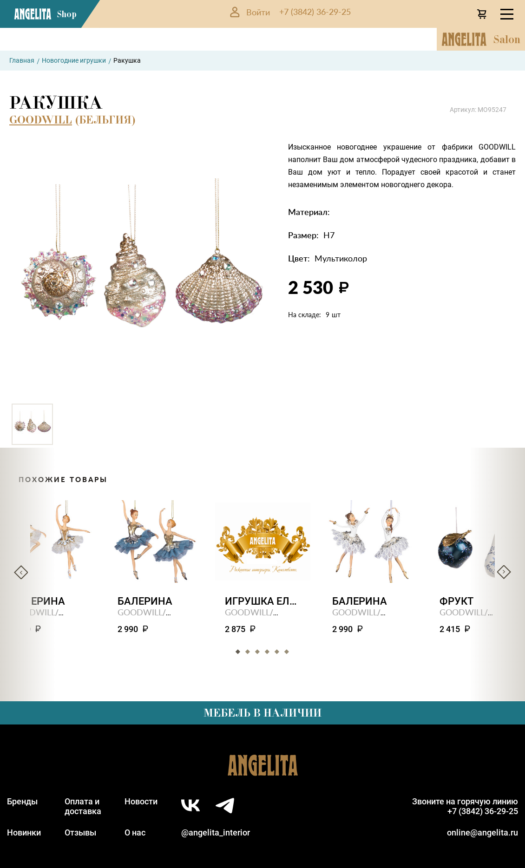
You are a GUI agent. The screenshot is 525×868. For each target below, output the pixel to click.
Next (504, 572)
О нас (135, 832)
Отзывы (80, 832)
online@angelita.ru (482, 832)
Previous (21, 572)
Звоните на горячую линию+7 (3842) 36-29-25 (465, 806)
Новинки (24, 832)
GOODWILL (40, 119)
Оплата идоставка (83, 806)
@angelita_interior (215, 832)
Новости (141, 801)
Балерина (145, 601)
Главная (21, 60)
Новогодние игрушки (74, 60)
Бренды (22, 801)
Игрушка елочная (263, 601)
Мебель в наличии (262, 712)
